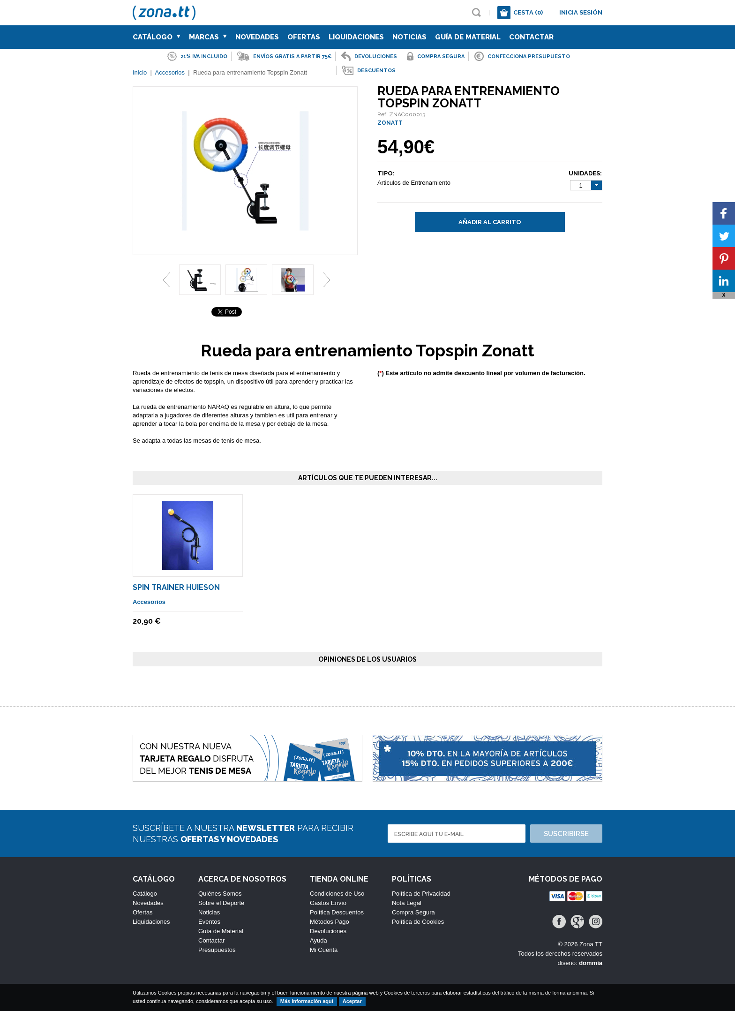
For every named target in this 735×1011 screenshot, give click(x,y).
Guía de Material (468, 37)
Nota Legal (406, 902)
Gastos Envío (328, 902)
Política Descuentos (337, 912)
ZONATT (390, 123)
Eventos (209, 921)
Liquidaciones (356, 37)
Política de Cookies (418, 921)
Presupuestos (217, 949)
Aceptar (352, 1001)
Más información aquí (306, 1001)
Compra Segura (413, 912)
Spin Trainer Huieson (176, 587)
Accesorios (149, 601)
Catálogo (156, 37)
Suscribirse (566, 834)
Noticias (409, 37)
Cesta (528, 12)
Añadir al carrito (489, 222)
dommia (590, 962)
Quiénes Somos (220, 893)
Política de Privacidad (421, 893)
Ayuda (318, 940)
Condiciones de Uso (337, 893)
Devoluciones (328, 931)
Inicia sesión (580, 12)
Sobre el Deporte (221, 902)
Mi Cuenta (324, 949)
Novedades (257, 37)
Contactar (531, 37)
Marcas (208, 37)
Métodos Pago (329, 921)
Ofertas (303, 37)
